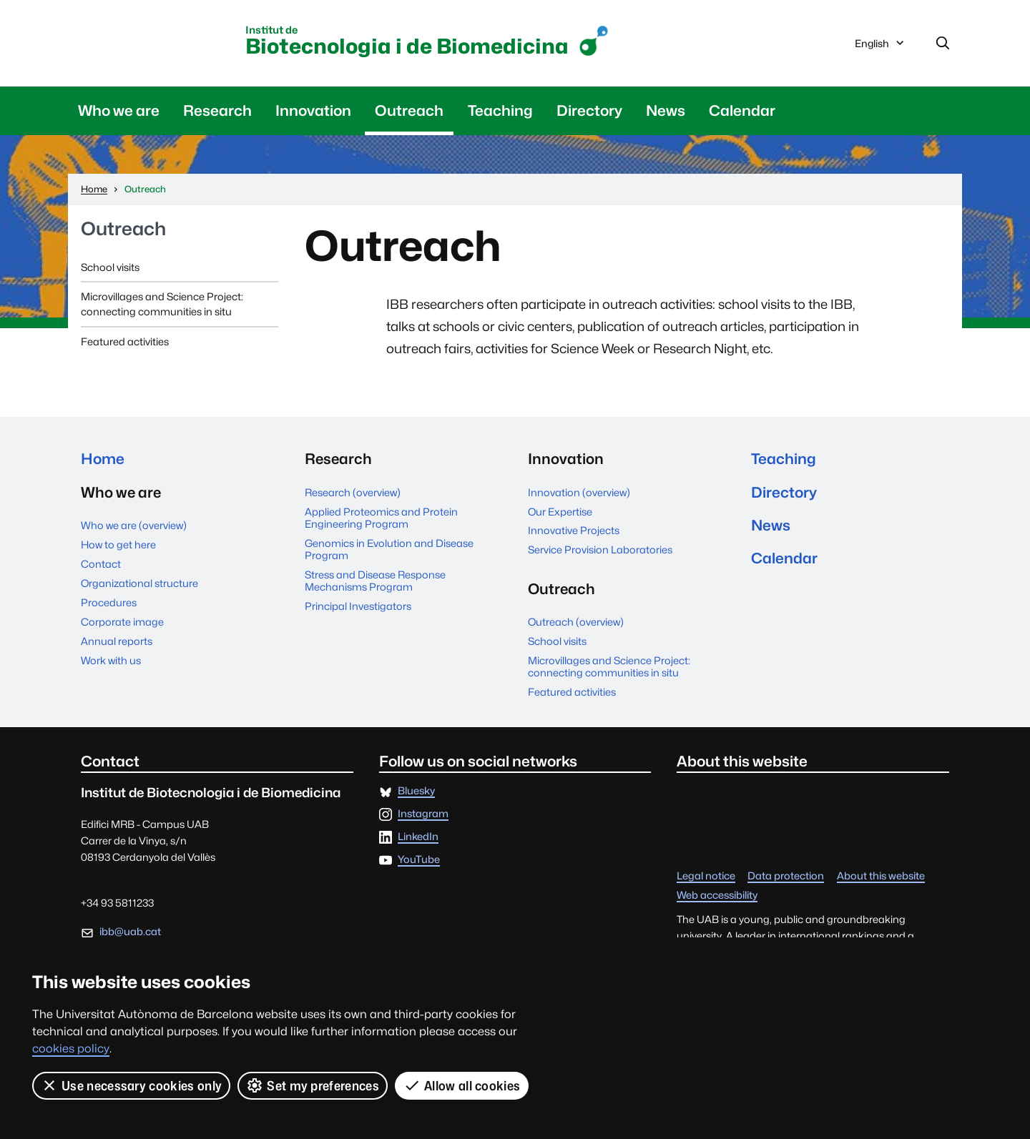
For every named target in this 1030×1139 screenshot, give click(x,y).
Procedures (109, 602)
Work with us (111, 660)
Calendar (742, 110)
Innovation (313, 110)
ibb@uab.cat (130, 931)
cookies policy (70, 1048)
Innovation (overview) (579, 492)
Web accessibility (717, 895)
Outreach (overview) (576, 622)
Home (102, 459)
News (665, 110)
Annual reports (116, 641)
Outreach (409, 110)
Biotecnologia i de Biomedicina (407, 42)
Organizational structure (139, 583)
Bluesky (416, 791)
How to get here (118, 544)
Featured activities (125, 341)
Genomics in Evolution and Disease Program (389, 549)
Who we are (119, 110)
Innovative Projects (573, 530)
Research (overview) (353, 492)
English (880, 46)
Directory (589, 110)
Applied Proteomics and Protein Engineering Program (381, 518)
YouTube (419, 860)
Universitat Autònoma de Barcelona (158, 41)
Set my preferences (312, 1085)
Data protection (785, 876)
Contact (101, 564)
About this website (881, 876)
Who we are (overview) (134, 525)
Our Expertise (560, 512)
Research (217, 110)
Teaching (500, 110)
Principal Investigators (358, 606)
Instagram (423, 814)
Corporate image (122, 622)
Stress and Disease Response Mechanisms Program (375, 580)
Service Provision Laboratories (600, 549)
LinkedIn (418, 837)
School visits (110, 267)
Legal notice (706, 876)
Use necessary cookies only (131, 1085)
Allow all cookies (461, 1085)
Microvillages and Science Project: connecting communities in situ (162, 303)
